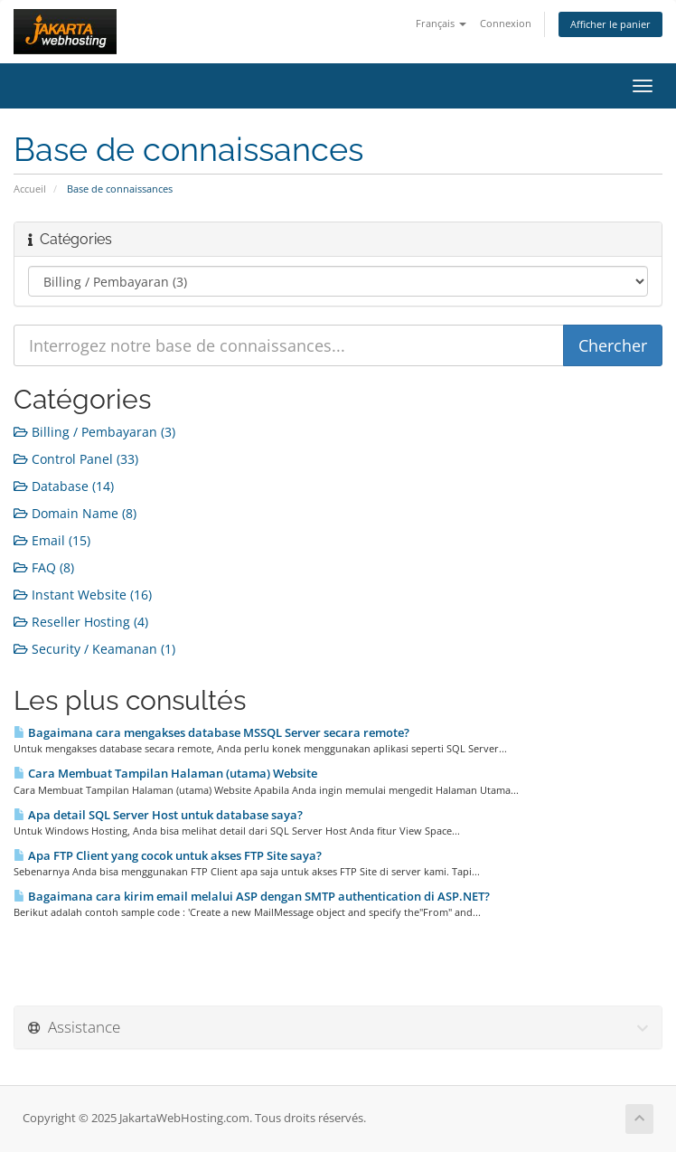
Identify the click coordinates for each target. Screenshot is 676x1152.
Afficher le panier (610, 24)
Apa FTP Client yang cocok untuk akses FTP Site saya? (168, 855)
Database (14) (64, 486)
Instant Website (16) (83, 594)
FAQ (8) (44, 567)
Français (441, 23)
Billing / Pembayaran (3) (94, 431)
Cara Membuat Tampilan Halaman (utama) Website (165, 773)
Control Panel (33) (76, 458)
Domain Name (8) (75, 513)
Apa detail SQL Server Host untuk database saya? (158, 815)
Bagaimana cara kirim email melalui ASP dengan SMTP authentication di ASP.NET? (252, 896)
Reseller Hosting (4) (81, 621)
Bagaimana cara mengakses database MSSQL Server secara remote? (211, 732)
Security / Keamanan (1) (94, 648)
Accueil (30, 188)
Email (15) (52, 540)
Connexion (505, 23)
